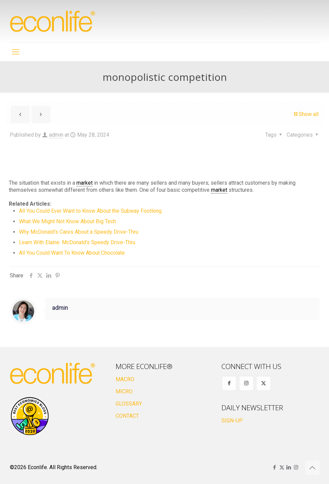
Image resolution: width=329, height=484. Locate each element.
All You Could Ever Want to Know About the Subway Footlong (90, 211)
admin (56, 135)
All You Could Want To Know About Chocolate (72, 253)
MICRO (124, 391)
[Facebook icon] (274, 467)
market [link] (84, 183)
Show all (306, 114)
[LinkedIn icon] (288, 467)
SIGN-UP (232, 420)
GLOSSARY (129, 403)
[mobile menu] (15, 52)
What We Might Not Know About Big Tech (67, 221)
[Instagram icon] (296, 467)
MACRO (125, 379)
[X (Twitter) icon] (281, 467)
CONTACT (127, 416)
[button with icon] (229, 383)
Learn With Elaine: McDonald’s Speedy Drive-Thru (77, 242)
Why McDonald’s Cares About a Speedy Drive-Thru (78, 232)
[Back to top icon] (312, 468)
